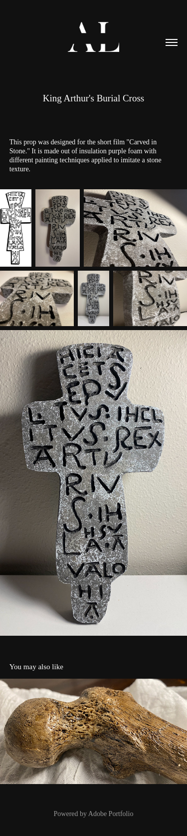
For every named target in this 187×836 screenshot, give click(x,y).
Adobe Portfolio (111, 814)
